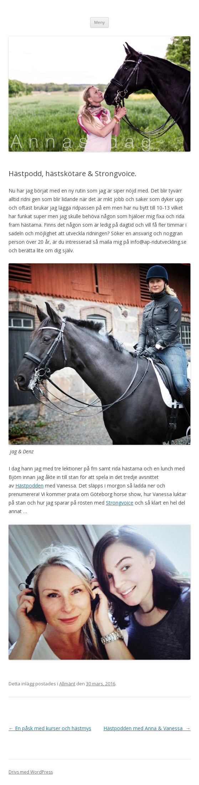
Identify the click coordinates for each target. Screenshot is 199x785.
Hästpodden (29, 485)
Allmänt (67, 683)
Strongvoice (119, 502)
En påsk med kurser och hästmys (50, 728)
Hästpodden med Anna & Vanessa (146, 728)
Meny (99, 22)
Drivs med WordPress (31, 772)
